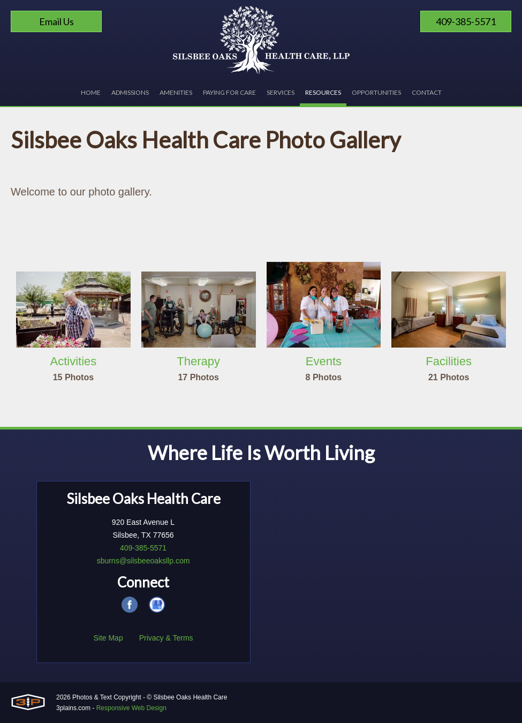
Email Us (56, 21)
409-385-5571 (466, 21)
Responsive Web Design (131, 708)
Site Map (108, 638)
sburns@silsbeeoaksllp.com (143, 560)
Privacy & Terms (166, 638)
